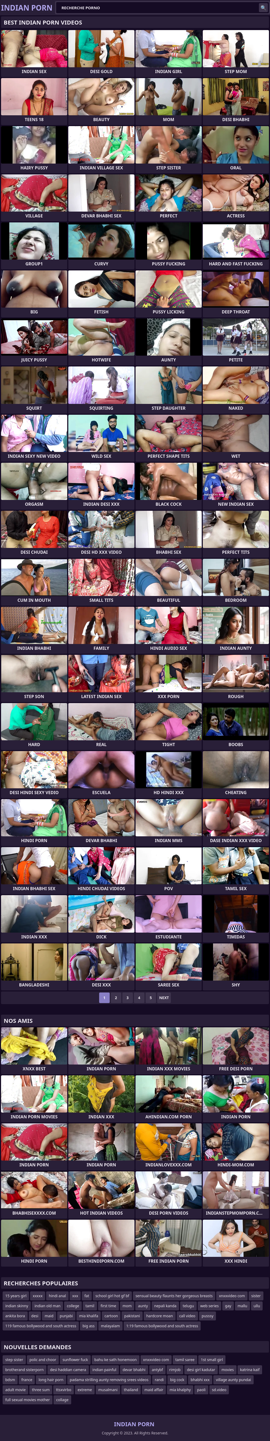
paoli (201, 1389)
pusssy (208, 1315)
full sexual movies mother (27, 1399)
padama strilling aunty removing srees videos (109, 1379)
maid (49, 1315)
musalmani (108, 1389)
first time (108, 1305)
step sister (14, 1359)
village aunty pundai (233, 1379)
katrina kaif (250, 1369)
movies (227, 1369)
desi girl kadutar (201, 1369)
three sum (41, 1389)
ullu (257, 1305)
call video (187, 1315)
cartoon (111, 1315)
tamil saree (185, 1359)
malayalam (110, 1325)
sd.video (219, 1389)
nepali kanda (165, 1305)
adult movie (15, 1389)
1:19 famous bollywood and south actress (162, 1325)
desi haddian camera (68, 1369)
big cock (177, 1379)
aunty (143, 1305)
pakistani (132, 1315)
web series (209, 1305)
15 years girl (15, 1295)
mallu (242, 1305)
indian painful (104, 1369)
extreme (85, 1389)
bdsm (10, 1379)
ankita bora (15, 1315)
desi (34, 1315)
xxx (75, 1295)
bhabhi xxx (200, 1379)
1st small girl (212, 1359)
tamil (89, 1305)
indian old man (48, 1305)
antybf (157, 1369)
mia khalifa (88, 1315)
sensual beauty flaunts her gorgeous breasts (174, 1295)
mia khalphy (180, 1389)
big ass (89, 1325)
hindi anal (57, 1295)
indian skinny (16, 1305)
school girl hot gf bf (112, 1295)
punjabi (66, 1315)
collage (62, 1399)
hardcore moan (159, 1315)
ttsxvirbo (63, 1389)
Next (164, 997)
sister (256, 1295)
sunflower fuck (75, 1359)
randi (159, 1379)
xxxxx (37, 1295)
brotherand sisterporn (24, 1369)
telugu (188, 1305)
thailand (131, 1389)
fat (86, 1295)
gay (228, 1305)
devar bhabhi (134, 1369)
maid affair (153, 1389)
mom (127, 1305)
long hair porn (50, 1379)
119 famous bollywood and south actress (40, 1325)
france (26, 1379)
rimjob (175, 1369)
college (73, 1305)
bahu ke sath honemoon (115, 1359)
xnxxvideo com (232, 1295)
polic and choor (43, 1359)
